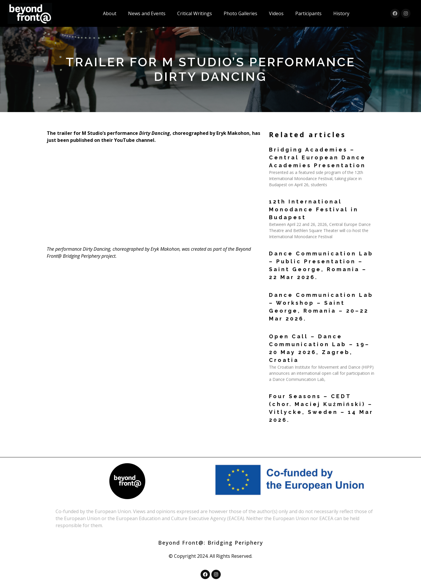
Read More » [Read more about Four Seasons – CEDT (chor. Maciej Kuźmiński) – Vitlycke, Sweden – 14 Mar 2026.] (280, 430)
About (109, 13)
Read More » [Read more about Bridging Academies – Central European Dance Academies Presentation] (280, 194)
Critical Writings (194, 13)
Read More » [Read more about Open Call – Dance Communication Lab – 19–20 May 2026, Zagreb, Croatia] (280, 389)
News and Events (146, 13)
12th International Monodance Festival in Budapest (313, 209)
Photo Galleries (240, 13)
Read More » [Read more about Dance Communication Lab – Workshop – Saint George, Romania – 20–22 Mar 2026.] (280, 329)
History (341, 13)
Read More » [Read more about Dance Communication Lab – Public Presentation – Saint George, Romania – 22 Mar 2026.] (280, 287)
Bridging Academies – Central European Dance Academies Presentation (317, 157)
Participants (308, 13)
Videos (276, 13)
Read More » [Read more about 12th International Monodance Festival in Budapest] (280, 246)
